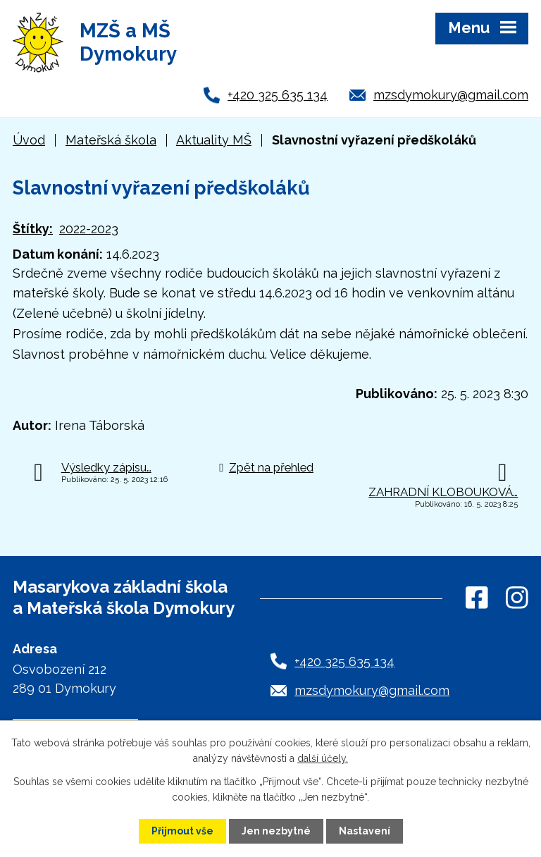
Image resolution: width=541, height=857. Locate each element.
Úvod (29, 139)
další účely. (322, 758)
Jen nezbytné (276, 831)
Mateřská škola (111, 139)
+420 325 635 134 (278, 94)
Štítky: (33, 228)
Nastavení (364, 831)
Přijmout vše (182, 831)
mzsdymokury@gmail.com (450, 94)
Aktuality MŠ (213, 139)
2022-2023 (88, 228)
